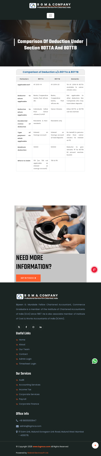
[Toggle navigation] (50, 15)
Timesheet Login (27, 363)
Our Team (24, 349)
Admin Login (25, 359)
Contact (23, 354)
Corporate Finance (29, 404)
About (22, 344)
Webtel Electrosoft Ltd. (37, 452)
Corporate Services (29, 394)
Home (22, 339)
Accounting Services (29, 384)
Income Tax (25, 389)
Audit (21, 380)
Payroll (22, 399)
